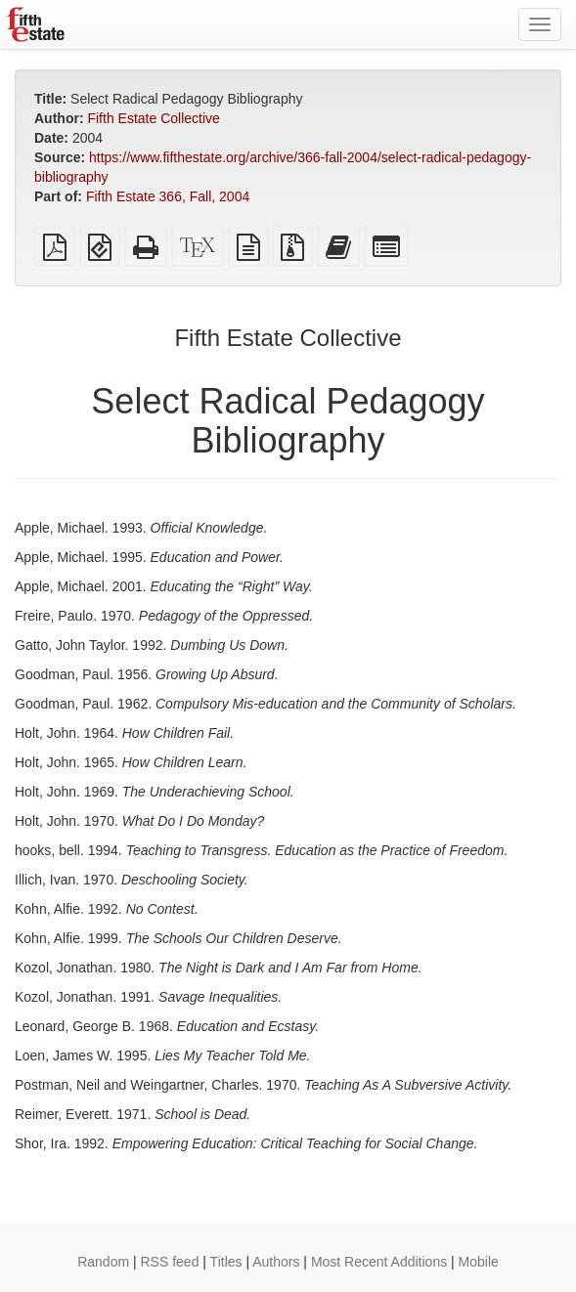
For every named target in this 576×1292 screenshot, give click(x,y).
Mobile (479, 1262)
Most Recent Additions (379, 1262)
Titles (226, 1262)
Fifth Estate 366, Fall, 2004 (167, 196)
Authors (275, 1262)
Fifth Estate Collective (153, 118)
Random (103, 1262)
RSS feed (170, 1262)
